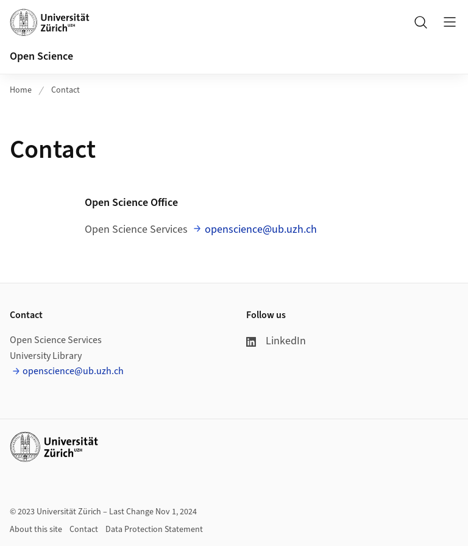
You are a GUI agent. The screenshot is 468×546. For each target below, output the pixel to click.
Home (21, 90)
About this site (36, 529)
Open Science (41, 56)
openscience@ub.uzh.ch (261, 229)
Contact (65, 90)
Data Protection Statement (154, 529)
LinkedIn (276, 341)
